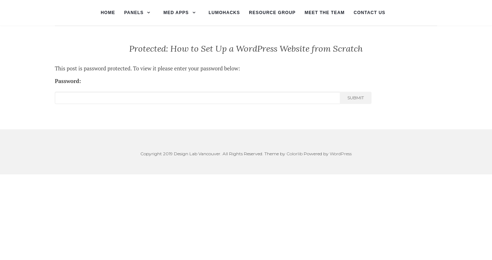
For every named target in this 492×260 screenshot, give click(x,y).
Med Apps (176, 12)
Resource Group (272, 12)
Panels (134, 12)
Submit (355, 97)
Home (108, 12)
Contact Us (370, 12)
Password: (68, 80)
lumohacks (224, 12)
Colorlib (294, 153)
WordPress (341, 153)
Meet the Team (325, 12)
